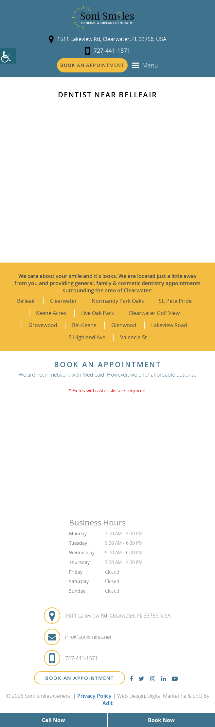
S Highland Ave (87, 337)
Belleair (26, 301)
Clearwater (63, 301)
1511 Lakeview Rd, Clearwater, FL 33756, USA (107, 39)
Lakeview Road (169, 325)
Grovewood (42, 325)
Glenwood (123, 325)
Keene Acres (51, 313)
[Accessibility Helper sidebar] (8, 56)
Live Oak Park (97, 313)
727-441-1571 (107, 51)
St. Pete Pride (175, 301)
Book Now (161, 720)
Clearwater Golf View (154, 313)
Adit (107, 703)
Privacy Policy (94, 695)
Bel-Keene (84, 325)
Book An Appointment (79, 678)
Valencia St (133, 337)
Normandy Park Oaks (118, 301)
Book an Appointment (92, 65)
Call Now (53, 720)
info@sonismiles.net (88, 637)
